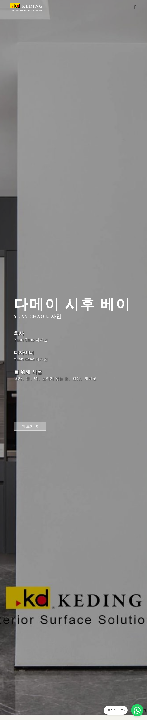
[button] (135, 7)
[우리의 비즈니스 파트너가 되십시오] (137, 710)
